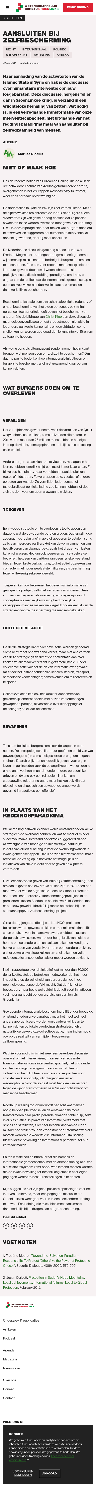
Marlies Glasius (30, 154)
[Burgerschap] (16, 55)
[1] (12, 18)
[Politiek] (59, 49)
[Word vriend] (78, 7)
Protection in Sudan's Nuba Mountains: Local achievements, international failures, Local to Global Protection (45, 1283)
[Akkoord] (49, 1473)
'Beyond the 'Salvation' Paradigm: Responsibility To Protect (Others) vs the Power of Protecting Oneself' (46, 1261)
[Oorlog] (63, 55)
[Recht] (11, 49)
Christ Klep (54, 317)
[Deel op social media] (6, 1226)
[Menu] (7, 7)
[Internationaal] (34, 49)
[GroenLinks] (37, 7)
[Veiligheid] (42, 55)
